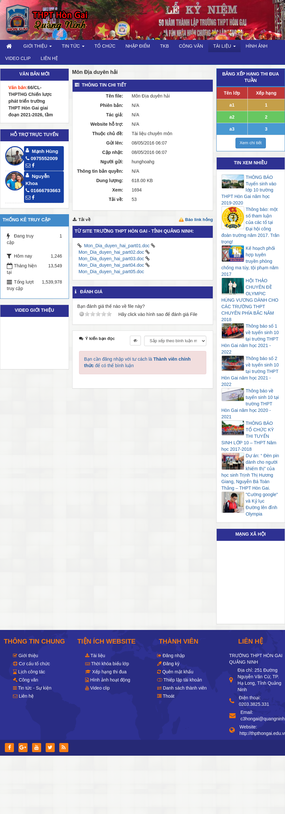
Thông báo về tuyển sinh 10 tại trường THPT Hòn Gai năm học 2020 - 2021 (250, 403)
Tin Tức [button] (73, 47)
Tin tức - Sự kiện (32, 688)
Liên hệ (23, 696)
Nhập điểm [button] (137, 46)
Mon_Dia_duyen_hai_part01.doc (116, 245)
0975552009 (42, 158)
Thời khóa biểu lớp (107, 663)
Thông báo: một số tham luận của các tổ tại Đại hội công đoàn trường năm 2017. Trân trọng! (250, 225)
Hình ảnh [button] (257, 46)
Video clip (97, 688)
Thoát (165, 696)
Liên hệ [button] (49, 58)
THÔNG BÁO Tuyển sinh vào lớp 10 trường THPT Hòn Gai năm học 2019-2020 (249, 190)
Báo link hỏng (199, 219)
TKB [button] (164, 46)
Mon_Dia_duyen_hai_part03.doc (111, 258)
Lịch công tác (29, 671)
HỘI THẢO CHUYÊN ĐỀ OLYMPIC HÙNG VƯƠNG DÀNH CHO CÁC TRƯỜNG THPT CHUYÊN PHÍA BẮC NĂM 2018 (250, 300)
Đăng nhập (171, 655)
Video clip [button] (18, 58)
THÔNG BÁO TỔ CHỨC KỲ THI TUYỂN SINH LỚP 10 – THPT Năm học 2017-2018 (249, 436)
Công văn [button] (191, 46)
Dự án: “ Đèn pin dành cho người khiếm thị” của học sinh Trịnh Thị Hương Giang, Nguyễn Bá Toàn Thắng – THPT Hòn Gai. (250, 472)
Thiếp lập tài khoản (179, 679)
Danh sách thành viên (182, 688)
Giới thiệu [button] (37, 47)
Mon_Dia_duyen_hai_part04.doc (111, 265)
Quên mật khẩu (175, 671)
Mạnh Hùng (45, 151)
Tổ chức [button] (105, 46)
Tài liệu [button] (224, 47)
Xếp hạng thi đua (106, 671)
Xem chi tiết (251, 142)
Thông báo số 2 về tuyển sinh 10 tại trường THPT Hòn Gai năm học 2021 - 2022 (250, 371)
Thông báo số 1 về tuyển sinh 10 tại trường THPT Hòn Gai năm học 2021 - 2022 (250, 339)
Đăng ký (168, 663)
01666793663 (43, 190)
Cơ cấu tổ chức (31, 663)
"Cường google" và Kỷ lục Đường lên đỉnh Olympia (262, 504)
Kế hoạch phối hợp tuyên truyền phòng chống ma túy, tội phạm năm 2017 (250, 261)
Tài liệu (95, 655)
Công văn (25, 679)
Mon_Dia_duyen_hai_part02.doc (111, 252)
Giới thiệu (25, 655)
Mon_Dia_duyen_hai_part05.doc (111, 271)
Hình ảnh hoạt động (108, 679)
